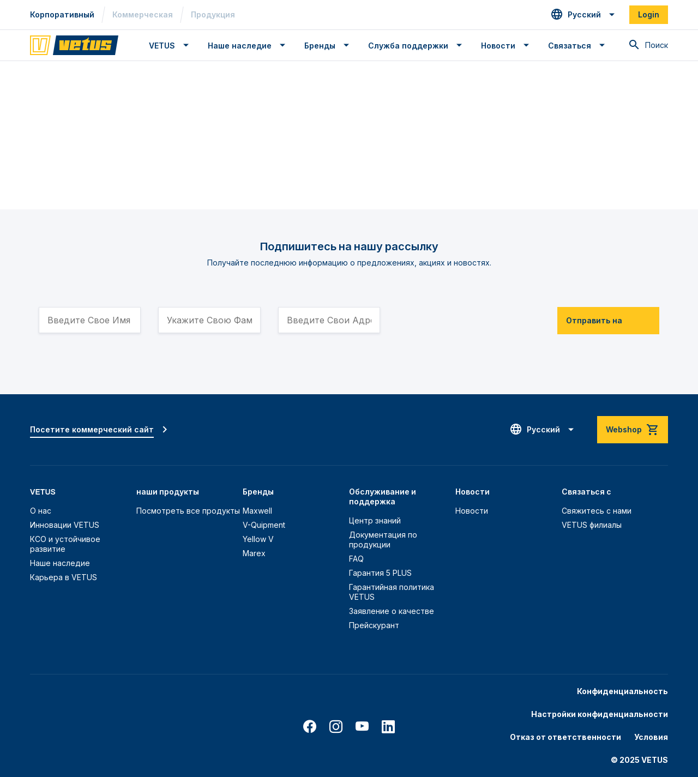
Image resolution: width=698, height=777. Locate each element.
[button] (583, 14)
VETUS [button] (162, 45)
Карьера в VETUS (63, 577)
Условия (651, 737)
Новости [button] (498, 45)
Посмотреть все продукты (188, 510)
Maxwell (257, 510)
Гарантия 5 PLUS (380, 572)
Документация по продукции (383, 539)
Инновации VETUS (64, 524)
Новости (471, 510)
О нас (40, 510)
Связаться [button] (569, 45)
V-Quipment (264, 524)
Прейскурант (374, 625)
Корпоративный (62, 14)
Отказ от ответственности (565, 737)
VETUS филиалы (592, 524)
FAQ (356, 558)
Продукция (213, 14)
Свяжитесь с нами (596, 510)
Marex (254, 553)
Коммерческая (142, 14)
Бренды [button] (319, 45)
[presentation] (480, 315)
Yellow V (258, 539)
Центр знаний (375, 520)
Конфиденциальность (622, 691)
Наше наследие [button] (240, 45)
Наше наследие (60, 563)
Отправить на (594, 320)
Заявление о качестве (391, 611)
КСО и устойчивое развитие (65, 543)
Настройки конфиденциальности (599, 714)
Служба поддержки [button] (408, 45)
